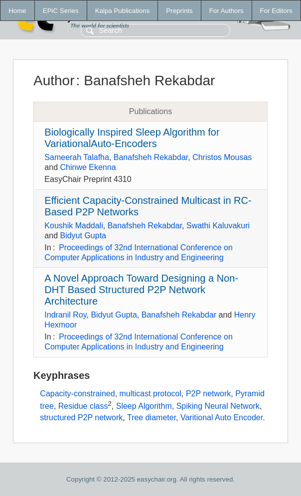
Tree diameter (151, 417)
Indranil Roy (65, 315)
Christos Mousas (222, 157)
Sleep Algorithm (144, 406)
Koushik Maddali (73, 225)
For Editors (276, 10)
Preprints (179, 10)
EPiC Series (61, 10)
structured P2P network (81, 417)
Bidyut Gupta (83, 235)
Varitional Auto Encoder (221, 417)
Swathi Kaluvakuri (218, 225)
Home (17, 10)
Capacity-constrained (77, 393)
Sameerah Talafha (76, 157)
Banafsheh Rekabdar (151, 157)
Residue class (83, 406)
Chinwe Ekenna (88, 167)
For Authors (226, 10)
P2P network (208, 393)
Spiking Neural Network (218, 406)
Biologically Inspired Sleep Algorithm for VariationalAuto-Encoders (131, 138)
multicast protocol (151, 393)
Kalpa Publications (122, 10)
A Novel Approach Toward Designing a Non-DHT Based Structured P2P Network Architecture (141, 290)
